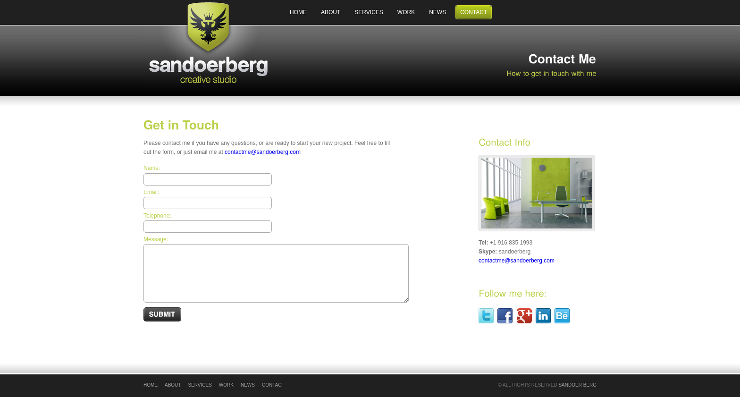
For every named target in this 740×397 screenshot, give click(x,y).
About (330, 12)
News (437, 12)
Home (298, 12)
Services (368, 12)
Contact (473, 12)
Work (406, 12)
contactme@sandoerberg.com (263, 152)
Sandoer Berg (577, 385)
